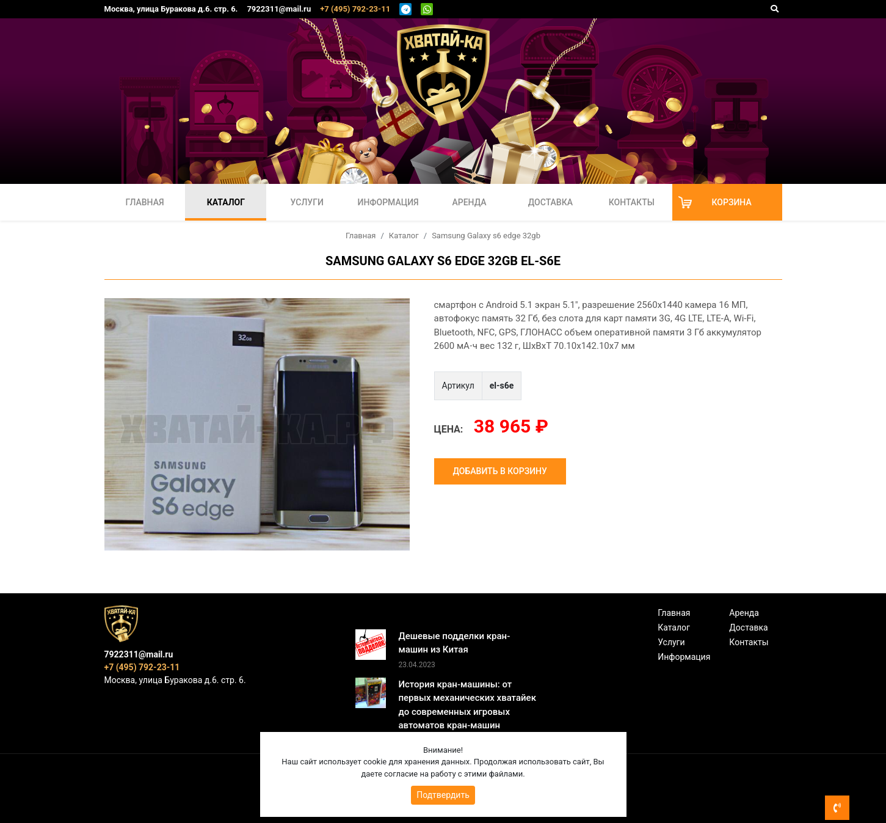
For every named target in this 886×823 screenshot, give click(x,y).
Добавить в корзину (500, 471)
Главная (144, 202)
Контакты (632, 202)
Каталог (226, 202)
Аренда (469, 202)
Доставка (550, 202)
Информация (388, 202)
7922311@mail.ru (279, 8)
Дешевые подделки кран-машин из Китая (454, 643)
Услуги (307, 202)
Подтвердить (443, 795)
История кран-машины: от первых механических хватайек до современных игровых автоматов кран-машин (467, 705)
